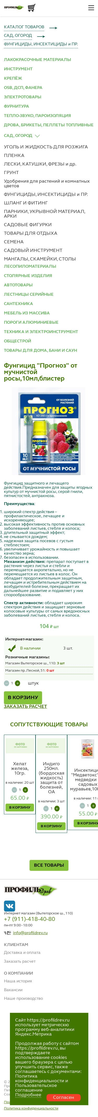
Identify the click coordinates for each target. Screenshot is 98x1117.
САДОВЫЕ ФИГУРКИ (28, 225)
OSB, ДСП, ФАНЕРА (23, 88)
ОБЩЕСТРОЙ (17, 341)
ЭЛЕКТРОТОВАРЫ (22, 97)
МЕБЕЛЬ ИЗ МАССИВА (27, 313)
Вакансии (13, 990)
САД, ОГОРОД (18, 36)
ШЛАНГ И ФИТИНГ (26, 203)
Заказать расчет (20, 962)
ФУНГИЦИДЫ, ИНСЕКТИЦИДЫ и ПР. (41, 44)
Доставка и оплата (22, 953)
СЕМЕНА (14, 242)
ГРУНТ (11, 172)
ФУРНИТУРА (16, 107)
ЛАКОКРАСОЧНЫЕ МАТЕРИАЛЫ (37, 60)
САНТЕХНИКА (18, 304)
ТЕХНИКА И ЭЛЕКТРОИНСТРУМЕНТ (41, 332)
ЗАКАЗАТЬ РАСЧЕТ (25, 706)
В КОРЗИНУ (23, 697)
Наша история (18, 981)
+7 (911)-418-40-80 (29, 919)
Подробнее (28, 1095)
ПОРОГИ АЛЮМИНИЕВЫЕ (31, 323)
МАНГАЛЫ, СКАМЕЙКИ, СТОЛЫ (40, 259)
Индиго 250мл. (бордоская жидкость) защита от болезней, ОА (51, 778)
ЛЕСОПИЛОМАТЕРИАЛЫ (30, 267)
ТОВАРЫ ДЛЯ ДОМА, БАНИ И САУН (40, 351)
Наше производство (23, 999)
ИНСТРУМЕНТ (18, 69)
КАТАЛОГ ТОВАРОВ (24, 27)
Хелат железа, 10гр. (19, 769)
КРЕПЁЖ (13, 79)
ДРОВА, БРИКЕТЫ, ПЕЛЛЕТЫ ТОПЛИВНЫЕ (49, 125)
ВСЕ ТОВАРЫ (49, 865)
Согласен (63, 1097)
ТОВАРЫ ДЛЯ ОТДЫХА (30, 233)
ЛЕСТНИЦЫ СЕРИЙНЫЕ (29, 295)
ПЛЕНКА (14, 155)
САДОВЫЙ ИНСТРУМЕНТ (33, 250)
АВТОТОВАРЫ (18, 285)
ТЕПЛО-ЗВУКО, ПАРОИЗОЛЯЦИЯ (37, 116)
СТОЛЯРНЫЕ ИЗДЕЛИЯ (28, 276)
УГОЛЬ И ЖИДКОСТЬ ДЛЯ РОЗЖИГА (46, 147)
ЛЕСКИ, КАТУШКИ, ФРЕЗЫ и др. (40, 164)
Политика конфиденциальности (31, 1108)
